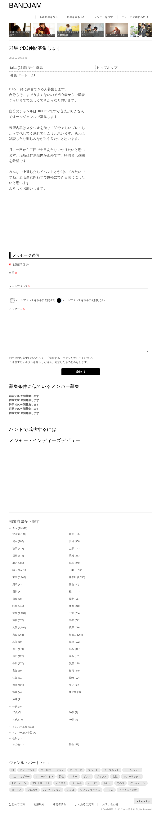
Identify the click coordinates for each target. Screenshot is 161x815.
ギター (73, 776)
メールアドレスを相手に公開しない (83, 300)
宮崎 (14, 692)
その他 (16, 744)
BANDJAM (25, 5)
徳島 (71, 656)
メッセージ (15, 308)
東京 (14, 577)
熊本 (14, 685)
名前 (11, 272)
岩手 (14, 541)
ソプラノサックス (90, 789)
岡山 (14, 649)
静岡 (71, 605)
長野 (71, 598)
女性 (115, 776)
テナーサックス (132, 776)
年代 (14, 706)
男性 (71, 744)
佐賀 (14, 677)
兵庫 (71, 627)
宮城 (71, 541)
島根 (71, 641)
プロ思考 (32, 789)
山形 (71, 548)
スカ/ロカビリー (20, 776)
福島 (14, 555)
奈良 (14, 634)
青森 (71, 534)
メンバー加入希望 (22, 732)
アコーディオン (44, 776)
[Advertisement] (80, 221)
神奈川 (72, 577)
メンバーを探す (103, 17)
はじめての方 (17, 804)
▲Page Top (143, 801)
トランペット (132, 770)
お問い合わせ (110, 804)
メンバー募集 (19, 726)
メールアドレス (18, 286)
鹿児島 (72, 692)
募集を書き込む (76, 17)
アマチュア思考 (128, 789)
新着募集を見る (48, 17)
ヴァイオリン (137, 783)
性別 (14, 738)
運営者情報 (59, 804)
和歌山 (72, 634)
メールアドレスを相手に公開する (35, 300)
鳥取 (14, 641)
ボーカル (77, 783)
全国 (14, 528)
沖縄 (14, 699)
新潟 (14, 584)
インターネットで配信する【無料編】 (67, 33)
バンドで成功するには (135, 17)
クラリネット (111, 770)
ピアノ (87, 776)
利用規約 (14, 357)
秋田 (14, 548)
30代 (15, 719)
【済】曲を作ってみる (42, 35)
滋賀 (14, 620)
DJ (12, 770)
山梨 (14, 598)
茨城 (71, 555)
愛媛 (71, 663)
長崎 (71, 677)
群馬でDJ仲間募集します (24, 395)
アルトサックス (41, 783)
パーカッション (52, 789)
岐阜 (14, 605)
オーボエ (92, 783)
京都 (71, 620)
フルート (93, 770)
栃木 (14, 562)
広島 (71, 649)
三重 (71, 613)
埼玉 (14, 569)
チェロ (70, 789)
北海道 (16, 534)
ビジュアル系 (27, 770)
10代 (71, 712)
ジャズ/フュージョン (52, 770)
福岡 (71, 670)
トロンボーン (18, 783)
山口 (14, 656)
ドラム (109, 789)
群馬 (71, 562)
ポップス (102, 776)
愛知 (14, 613)
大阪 (14, 627)
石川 (14, 591)
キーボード (76, 770)
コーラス (16, 789)
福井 (71, 591)
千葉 (71, 569)
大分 (71, 685)
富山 (71, 584)
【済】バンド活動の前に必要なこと (19, 33)
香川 (14, 663)
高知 (14, 670)
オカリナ (61, 783)
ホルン (107, 783)
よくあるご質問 (84, 804)
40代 (71, 719)
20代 (15, 712)
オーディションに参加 (115, 35)
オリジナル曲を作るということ (91, 33)
